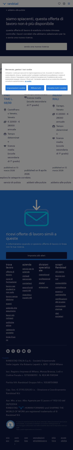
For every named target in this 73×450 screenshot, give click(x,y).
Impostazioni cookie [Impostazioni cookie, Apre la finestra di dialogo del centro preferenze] (16, 88)
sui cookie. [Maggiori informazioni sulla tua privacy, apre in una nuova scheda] (28, 81)
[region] (36, 78)
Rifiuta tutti (36, 88)
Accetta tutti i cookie (56, 88)
